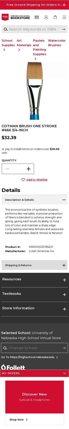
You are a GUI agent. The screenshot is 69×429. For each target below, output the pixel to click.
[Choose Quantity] (18, 169)
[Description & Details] (34, 199)
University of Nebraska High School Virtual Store (31, 335)
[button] (64, 17)
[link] (55, 17)
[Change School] (34, 348)
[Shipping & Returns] (34, 265)
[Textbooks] (37, 17)
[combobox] (34, 348)
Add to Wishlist (36, 179)
